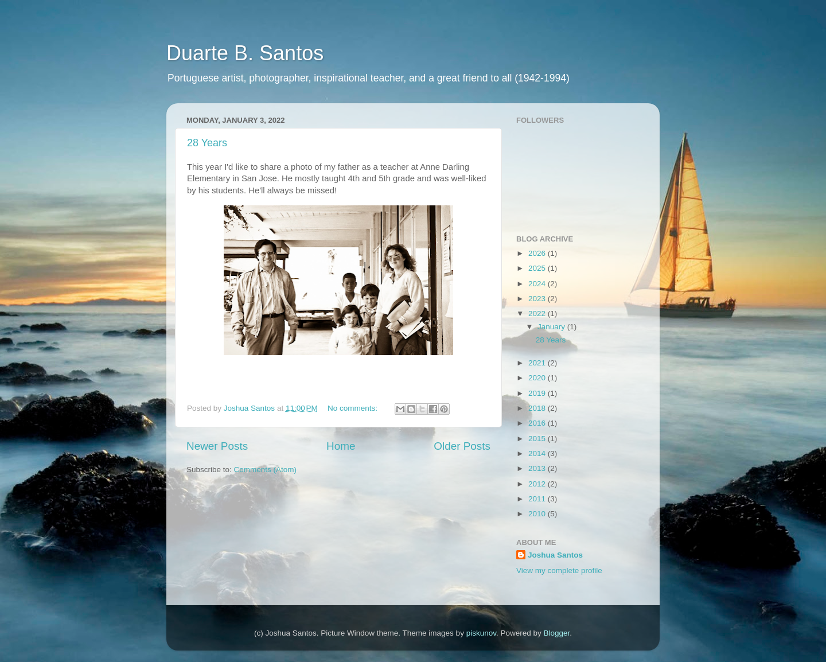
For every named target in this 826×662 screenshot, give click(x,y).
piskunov (481, 633)
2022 (538, 313)
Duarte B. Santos (245, 53)
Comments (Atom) (265, 469)
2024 (538, 283)
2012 (538, 484)
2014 (538, 453)
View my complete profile (559, 570)
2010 (538, 513)
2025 (538, 268)
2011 (538, 498)
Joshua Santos (555, 555)
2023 (538, 298)
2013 (538, 468)
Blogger (556, 633)
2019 (538, 393)
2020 (538, 377)
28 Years (207, 143)
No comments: (354, 408)
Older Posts (462, 446)
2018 (538, 408)
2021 (538, 363)
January (552, 326)
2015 (538, 438)
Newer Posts (217, 446)
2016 (538, 423)
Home (340, 446)
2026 (538, 253)
